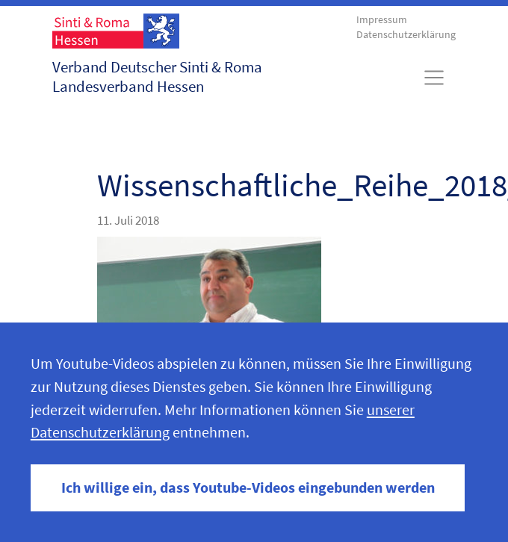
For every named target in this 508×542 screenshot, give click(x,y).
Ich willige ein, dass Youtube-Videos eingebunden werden (248, 487)
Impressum (381, 19)
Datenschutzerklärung (406, 34)
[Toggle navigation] (434, 78)
